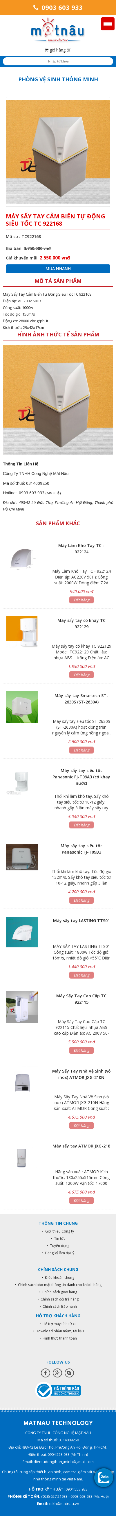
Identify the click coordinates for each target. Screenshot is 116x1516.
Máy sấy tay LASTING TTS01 (81, 920)
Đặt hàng (81, 600)
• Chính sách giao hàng (58, 1292)
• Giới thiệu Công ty (58, 1231)
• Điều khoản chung (58, 1277)
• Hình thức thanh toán (58, 1338)
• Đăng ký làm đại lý (58, 1252)
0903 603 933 (58, 7)
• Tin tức (58, 1238)
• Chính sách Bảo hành (58, 1306)
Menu (108, 23)
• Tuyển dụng (58, 1245)
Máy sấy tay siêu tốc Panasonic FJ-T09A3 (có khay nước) (81, 777)
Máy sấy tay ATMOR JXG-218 (81, 1146)
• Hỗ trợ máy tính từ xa (58, 1323)
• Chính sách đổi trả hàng (58, 1299)
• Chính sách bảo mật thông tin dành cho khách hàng (58, 1284)
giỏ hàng (58, 50)
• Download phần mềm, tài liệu (58, 1331)
